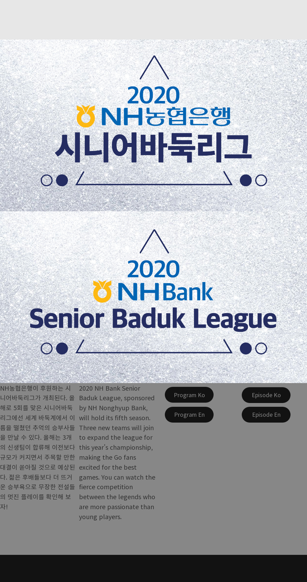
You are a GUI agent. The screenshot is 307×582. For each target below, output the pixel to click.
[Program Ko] (189, 395)
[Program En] (189, 415)
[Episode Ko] (266, 395)
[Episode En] (266, 415)
